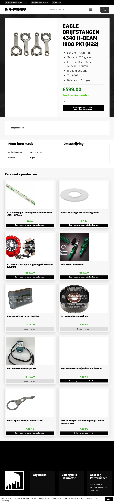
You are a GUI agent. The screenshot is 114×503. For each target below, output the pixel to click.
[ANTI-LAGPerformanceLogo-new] (15, 9)
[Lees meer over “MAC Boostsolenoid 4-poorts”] (30, 381)
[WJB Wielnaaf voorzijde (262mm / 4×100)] (74, 338)
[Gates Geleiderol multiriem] (74, 286)
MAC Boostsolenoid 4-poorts (21, 369)
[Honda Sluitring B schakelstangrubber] (74, 182)
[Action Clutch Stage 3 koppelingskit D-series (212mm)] (20, 234)
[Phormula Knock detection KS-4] (20, 286)
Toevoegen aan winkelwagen (83, 108)
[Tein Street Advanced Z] (74, 234)
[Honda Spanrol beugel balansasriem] (20, 390)
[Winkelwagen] (105, 10)
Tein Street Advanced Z (72, 265)
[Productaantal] (66, 101)
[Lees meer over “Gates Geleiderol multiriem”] (84, 329)
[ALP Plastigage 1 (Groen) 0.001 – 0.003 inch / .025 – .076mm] (20, 182)
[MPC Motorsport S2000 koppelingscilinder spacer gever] (74, 390)
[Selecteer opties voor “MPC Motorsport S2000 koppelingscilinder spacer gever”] (84, 433)
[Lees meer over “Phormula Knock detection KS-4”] (30, 329)
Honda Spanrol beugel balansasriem (25, 421)
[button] (90, 10)
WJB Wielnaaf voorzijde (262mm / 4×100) (81, 369)
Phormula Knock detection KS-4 (23, 316)
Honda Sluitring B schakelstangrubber (80, 213)
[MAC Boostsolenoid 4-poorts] (20, 338)
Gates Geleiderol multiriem (74, 316)
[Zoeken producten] (57, 9)
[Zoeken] (63, 9)
